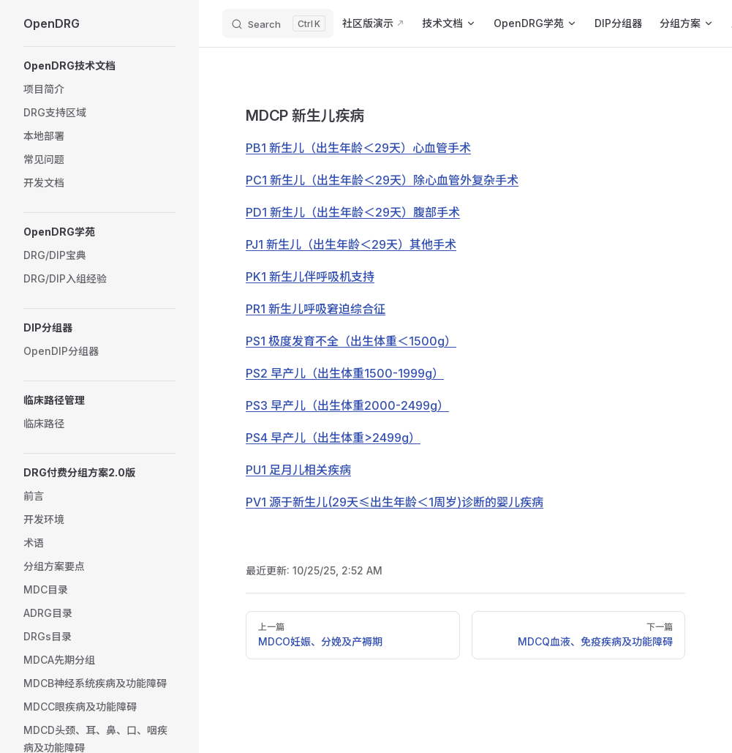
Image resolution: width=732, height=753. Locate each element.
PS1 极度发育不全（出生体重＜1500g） (351, 341)
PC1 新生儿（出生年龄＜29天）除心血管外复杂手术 (382, 180)
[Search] (277, 23)
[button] (99, 66)
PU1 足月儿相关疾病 (298, 469)
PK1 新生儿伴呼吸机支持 (310, 276)
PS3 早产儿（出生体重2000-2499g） (347, 405)
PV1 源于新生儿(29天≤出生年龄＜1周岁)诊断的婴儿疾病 (394, 502)
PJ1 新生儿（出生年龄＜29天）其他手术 (351, 244)
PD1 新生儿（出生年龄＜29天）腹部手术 (353, 212)
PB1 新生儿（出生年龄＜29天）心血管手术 (358, 148)
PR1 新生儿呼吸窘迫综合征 (315, 308)
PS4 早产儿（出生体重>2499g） (333, 437)
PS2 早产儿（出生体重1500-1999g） (345, 373)
